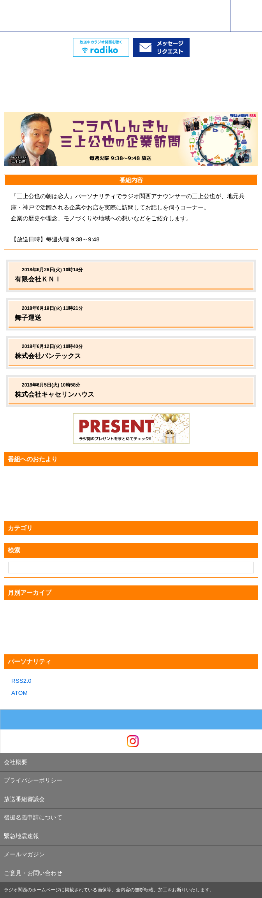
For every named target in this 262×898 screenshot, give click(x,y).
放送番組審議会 (24, 799)
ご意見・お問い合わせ (33, 873)
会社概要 (15, 762)
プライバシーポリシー (33, 780)
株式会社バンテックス (51, 356)
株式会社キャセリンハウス (54, 394)
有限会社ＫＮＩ (38, 279)
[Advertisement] (131, 76)
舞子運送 (31, 318)
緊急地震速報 (21, 836)
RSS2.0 (21, 680)
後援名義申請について (33, 817)
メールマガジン (24, 854)
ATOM (19, 692)
